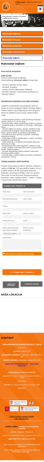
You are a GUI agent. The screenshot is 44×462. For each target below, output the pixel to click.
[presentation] (20, 264)
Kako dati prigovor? (21, 420)
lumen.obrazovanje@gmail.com (16, 365)
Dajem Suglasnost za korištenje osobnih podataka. (19, 255)
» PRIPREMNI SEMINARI (31, 285)
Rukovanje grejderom (12, 46)
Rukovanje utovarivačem (14, 52)
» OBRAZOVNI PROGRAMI (10, 286)
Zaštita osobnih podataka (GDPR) (22, 418)
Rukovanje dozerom (11, 40)
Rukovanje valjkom (11, 58)
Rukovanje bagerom (12, 34)
